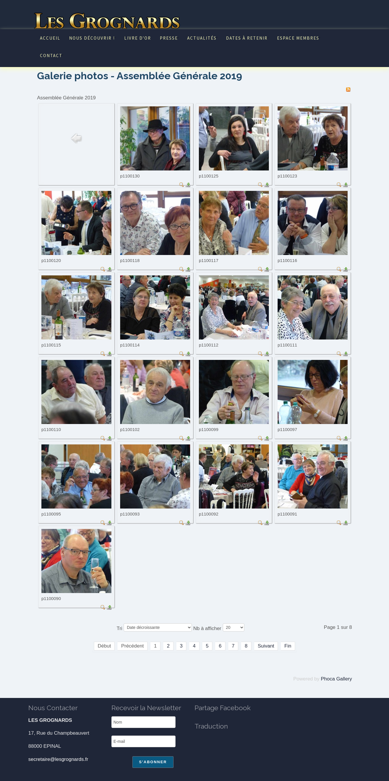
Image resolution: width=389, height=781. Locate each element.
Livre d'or (137, 38)
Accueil (50, 38)
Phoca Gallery (336, 679)
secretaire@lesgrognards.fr (58, 759)
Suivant (266, 646)
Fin (287, 646)
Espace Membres (298, 38)
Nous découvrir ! (92, 38)
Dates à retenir (247, 38)
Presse (169, 38)
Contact (51, 55)
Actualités (202, 38)
